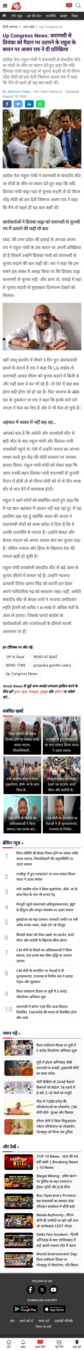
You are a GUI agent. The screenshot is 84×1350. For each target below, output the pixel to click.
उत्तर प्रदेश (29, 26)
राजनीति (50, 15)
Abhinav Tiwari (20, 91)
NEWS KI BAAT (45, 656)
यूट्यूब (44, 691)
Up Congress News (22, 673)
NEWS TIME (16, 665)
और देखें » (11, 1146)
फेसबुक (33, 691)
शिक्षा (74, 15)
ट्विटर (58, 691)
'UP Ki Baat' (15, 656)
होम (12, 1321)
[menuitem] (16, 16)
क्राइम (63, 15)
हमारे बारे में (26, 1321)
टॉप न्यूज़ (16, 15)
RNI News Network (48, 91)
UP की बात (33, 15)
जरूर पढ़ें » (12, 1033)
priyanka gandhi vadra (52, 665)
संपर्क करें (43, 1321)
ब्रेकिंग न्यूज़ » (13, 843)
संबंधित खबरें (13, 711)
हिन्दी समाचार (10, 26)
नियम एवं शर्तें (43, 1326)
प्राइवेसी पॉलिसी (64, 1321)
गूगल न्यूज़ (20, 691)
